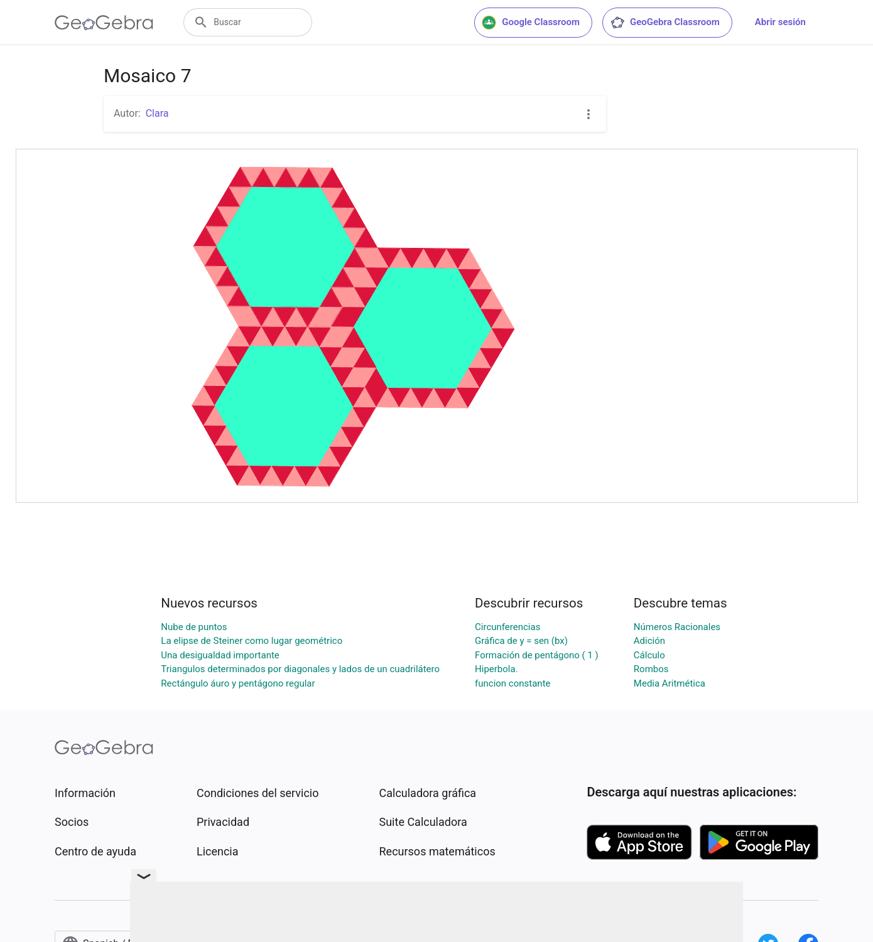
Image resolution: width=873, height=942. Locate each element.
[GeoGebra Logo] (104, 22)
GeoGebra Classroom (665, 22)
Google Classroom (531, 22)
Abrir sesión (780, 22)
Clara (157, 113)
